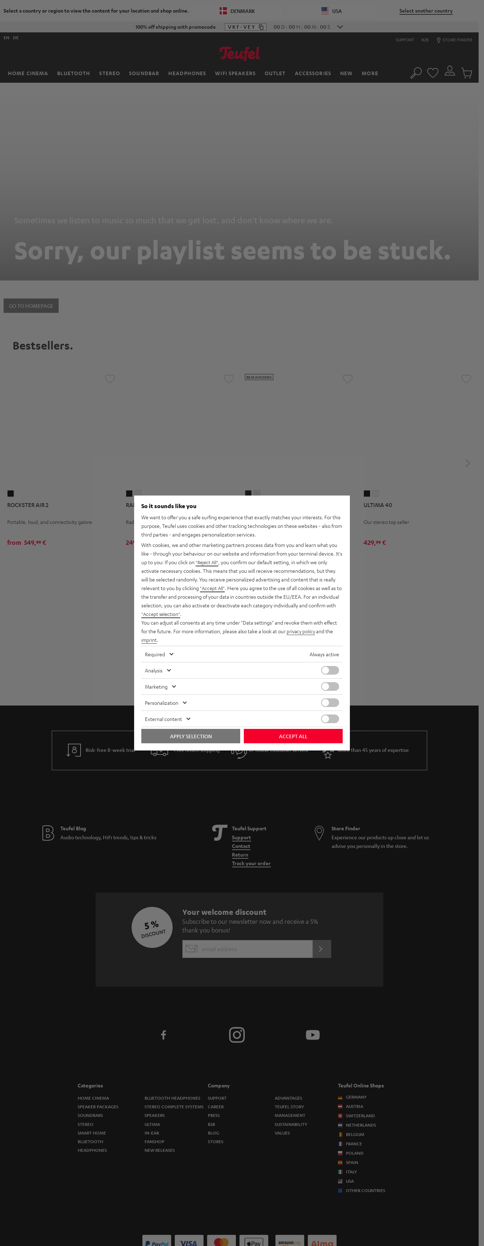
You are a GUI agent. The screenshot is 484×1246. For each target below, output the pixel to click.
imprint (149, 639)
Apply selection (191, 736)
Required (155, 654)
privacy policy (301, 631)
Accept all (293, 736)
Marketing (156, 686)
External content (163, 719)
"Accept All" (213, 588)
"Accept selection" (161, 614)
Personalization (161, 702)
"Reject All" (208, 562)
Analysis (154, 670)
